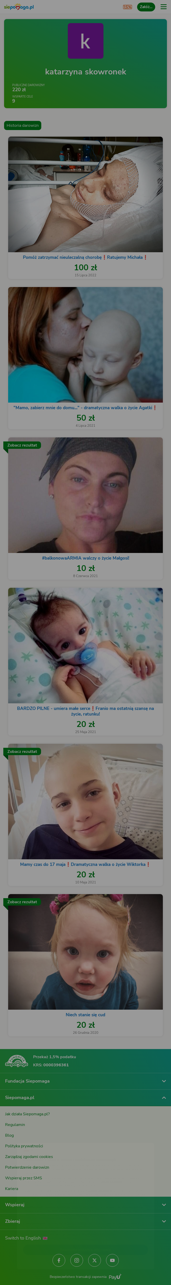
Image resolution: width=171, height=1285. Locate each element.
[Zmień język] (14, 1136)
